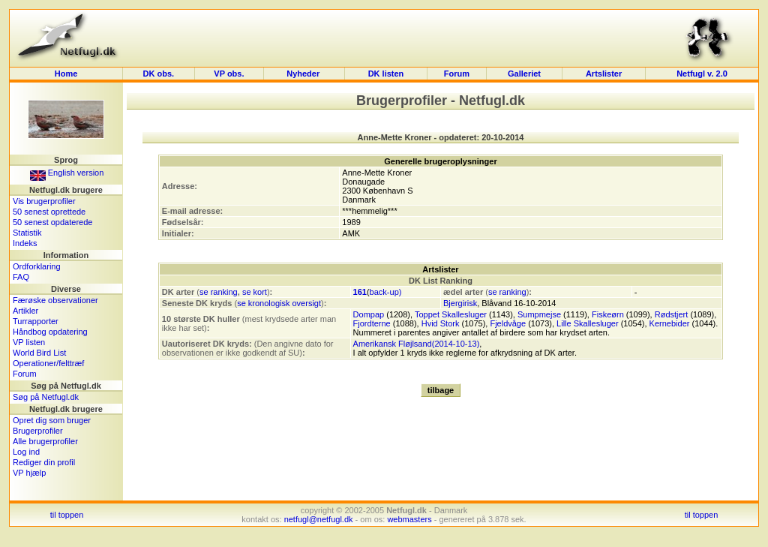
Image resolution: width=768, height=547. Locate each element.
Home (66, 73)
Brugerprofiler (38, 430)
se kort (254, 291)
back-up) (386, 291)
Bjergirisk (460, 303)
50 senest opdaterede (52, 222)
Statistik (27, 232)
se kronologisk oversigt (279, 303)
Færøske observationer (55, 300)
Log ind (26, 451)
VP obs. (229, 73)
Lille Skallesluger (587, 323)
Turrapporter (35, 321)
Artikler (25, 310)
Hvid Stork (441, 323)
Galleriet (524, 73)
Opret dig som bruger (52, 420)
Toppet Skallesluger (451, 314)
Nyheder (304, 73)
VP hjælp (29, 472)
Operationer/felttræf (48, 363)
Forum (457, 73)
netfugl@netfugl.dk (318, 519)
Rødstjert (671, 314)
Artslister (604, 73)
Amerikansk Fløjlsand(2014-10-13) (416, 343)
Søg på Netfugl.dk (46, 396)
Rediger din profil (44, 462)
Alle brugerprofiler (45, 441)
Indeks (25, 243)
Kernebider (670, 323)
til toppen (67, 514)
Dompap (369, 314)
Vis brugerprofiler (44, 201)
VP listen (29, 342)
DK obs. (159, 73)
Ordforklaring (37, 266)
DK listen (386, 73)
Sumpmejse (539, 314)
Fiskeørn (608, 314)
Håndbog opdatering (50, 331)
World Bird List (39, 352)
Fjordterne (372, 323)
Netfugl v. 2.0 (702, 73)
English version (67, 172)
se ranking (219, 291)
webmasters (409, 519)
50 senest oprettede (49, 211)
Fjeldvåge (508, 323)
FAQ (21, 276)
